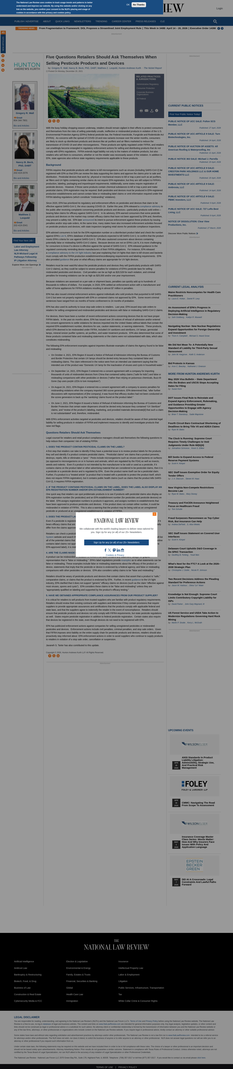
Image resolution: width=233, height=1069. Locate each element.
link (118, 550)
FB (106, 550)
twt (110, 550)
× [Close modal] (154, 514)
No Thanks (139, 4)
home (122, 550)
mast (114, 550)
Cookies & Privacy (115, 555)
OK (128, 4)
